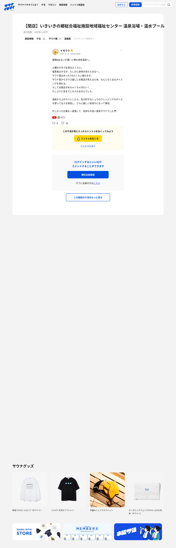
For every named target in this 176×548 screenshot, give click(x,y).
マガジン (52, 4)
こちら (97, 183)
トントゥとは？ (88, 145)
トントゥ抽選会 (77, 4)
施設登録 (63, 4)
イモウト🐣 (66, 50)
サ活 (43, 4)
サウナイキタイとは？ (28, 4)
